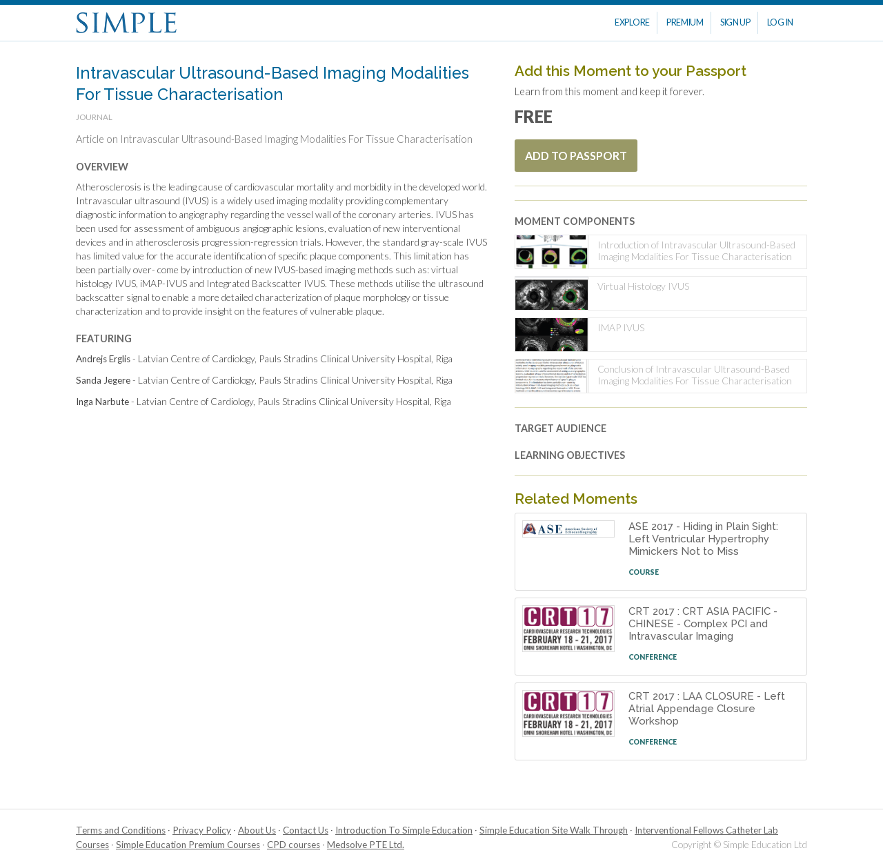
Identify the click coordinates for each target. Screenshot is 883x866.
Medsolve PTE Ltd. (365, 844)
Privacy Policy (201, 830)
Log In (780, 22)
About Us (257, 830)
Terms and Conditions (121, 830)
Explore (632, 22)
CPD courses (293, 844)
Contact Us (305, 830)
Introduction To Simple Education (404, 830)
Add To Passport (576, 155)
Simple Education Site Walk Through (553, 830)
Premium (685, 22)
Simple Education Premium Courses (188, 844)
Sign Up (735, 22)
